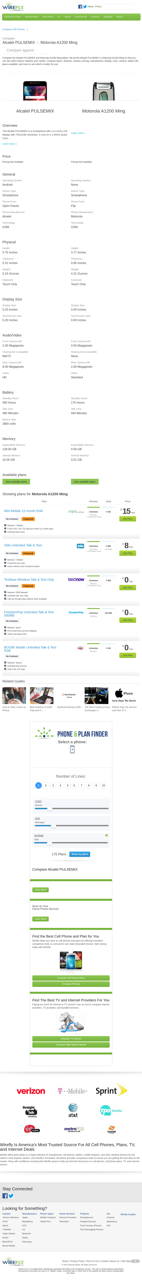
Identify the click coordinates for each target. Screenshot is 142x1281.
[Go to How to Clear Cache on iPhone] (14, 695)
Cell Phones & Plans (12, 17)
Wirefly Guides (124, 1214)
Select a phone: (72, 742)
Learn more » (9, 143)
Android (107, 1217)
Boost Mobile (8, 1245)
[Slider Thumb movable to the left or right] (49, 809)
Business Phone (31, 17)
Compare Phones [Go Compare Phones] (71, 984)
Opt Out (135, 1260)
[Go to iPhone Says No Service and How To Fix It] (124, 695)
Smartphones (84, 1217)
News (91, 6)
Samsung (26, 1241)
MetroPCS (7, 1241)
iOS (106, 1225)
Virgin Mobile (8, 1233)
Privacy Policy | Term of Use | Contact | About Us (94, 1260)
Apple (24, 1217)
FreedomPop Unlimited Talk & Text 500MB (29, 614)
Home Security (81, 17)
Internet (68, 17)
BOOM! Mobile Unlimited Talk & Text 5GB (30, 649)
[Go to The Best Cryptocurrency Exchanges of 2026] (96, 695)
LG (23, 1229)
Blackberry (109, 1221)
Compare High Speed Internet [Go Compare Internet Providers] (71, 1044)
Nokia (24, 1237)
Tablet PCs (44, 1221)
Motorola (26, 1233)
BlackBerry (27, 1221)
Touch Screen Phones (88, 1225)
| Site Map (125, 1260)
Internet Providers (66, 1217)
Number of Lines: (71, 776)
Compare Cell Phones (13, 29)
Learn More (40, 890)
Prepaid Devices (86, 1221)
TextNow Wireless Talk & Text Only (29, 579)
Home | (65, 1260)
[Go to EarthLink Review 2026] (69, 695)
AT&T (5, 1221)
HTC (24, 1225)
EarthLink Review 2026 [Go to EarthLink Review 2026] (69, 707)
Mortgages (108, 17)
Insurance (95, 17)
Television (62, 1221)
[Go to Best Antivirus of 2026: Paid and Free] (41, 695)
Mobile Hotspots (47, 1217)
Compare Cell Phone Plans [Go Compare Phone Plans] (71, 978)
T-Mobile (6, 1229)
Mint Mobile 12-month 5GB (23, 510)
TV (59, 17)
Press (98, 6)
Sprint (5, 1225)
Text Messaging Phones (89, 1229)
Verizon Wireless (10, 1217)
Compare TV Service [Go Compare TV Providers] (71, 1038)
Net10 (5, 1237)
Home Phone (48, 17)
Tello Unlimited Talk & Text (23, 545)
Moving (120, 17)
